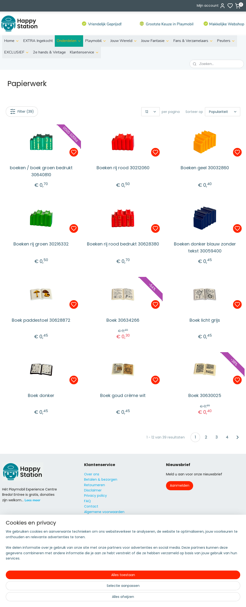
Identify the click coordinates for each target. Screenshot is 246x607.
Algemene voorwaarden (104, 511)
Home (11, 40)
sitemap (140, 598)
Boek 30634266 (122, 320)
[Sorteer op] (222, 111)
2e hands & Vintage (49, 52)
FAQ (87, 501)
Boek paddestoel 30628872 (41, 320)
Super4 (8, 568)
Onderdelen (69, 40)
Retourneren (94, 485)
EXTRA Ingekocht (38, 40)
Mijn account (211, 6)
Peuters (226, 40)
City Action (11, 573)
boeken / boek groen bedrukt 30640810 (41, 171)
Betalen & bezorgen (100, 479)
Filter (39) (22, 111)
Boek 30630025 (204, 395)
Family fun (11, 546)
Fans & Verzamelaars (193, 40)
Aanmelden (179, 485)
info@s (90, 546)
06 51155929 (99, 551)
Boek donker (41, 395)
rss (150, 598)
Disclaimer (93, 490)
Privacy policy (95, 495)
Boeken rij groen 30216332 (41, 244)
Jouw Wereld (123, 40)
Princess (9, 562)
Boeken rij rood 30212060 (123, 168)
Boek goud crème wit (123, 395)
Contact (91, 506)
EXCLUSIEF (16, 52)
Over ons (91, 474)
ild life (10, 530)
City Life (9, 541)
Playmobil (95, 40)
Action (7, 535)
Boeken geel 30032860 (205, 168)
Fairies (7, 551)
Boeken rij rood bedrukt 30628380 (123, 244)
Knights (8, 557)
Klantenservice (84, 52)
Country (9, 578)
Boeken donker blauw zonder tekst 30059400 (205, 247)
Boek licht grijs (205, 320)
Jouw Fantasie (155, 40)
